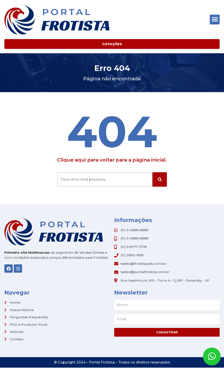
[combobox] (104, 179)
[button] (215, 19)
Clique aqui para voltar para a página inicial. (112, 160)
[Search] (159, 179)
